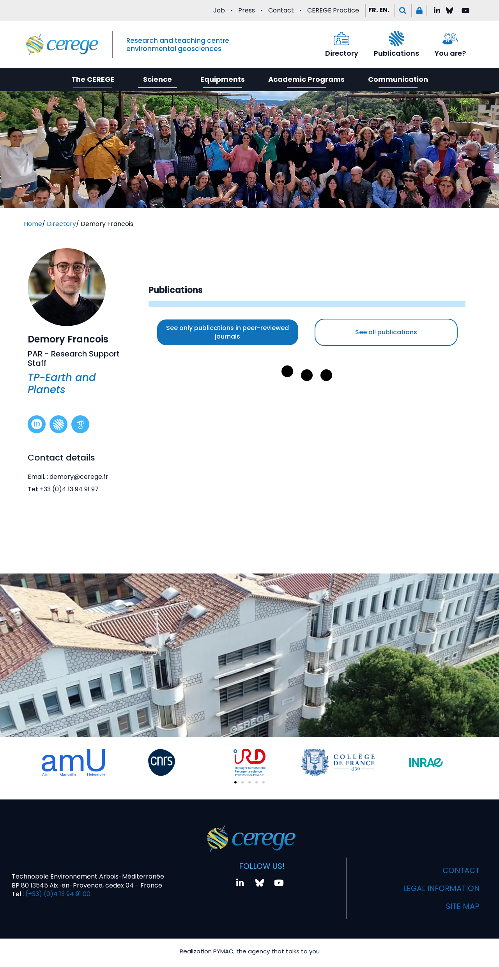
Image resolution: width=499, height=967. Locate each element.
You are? (450, 53)
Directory (341, 53)
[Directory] (341, 38)
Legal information (441, 889)
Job (219, 10)
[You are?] (450, 38)
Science (157, 79)
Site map (463, 907)
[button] (402, 10)
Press (246, 10)
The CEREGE (93, 79)
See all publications (386, 332)
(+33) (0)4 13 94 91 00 (57, 894)
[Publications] (396, 38)
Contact (281, 10)
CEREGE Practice (333, 10)
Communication (398, 79)
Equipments (222, 79)
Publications (396, 53)
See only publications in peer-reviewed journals (227, 332)
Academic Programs (306, 79)
